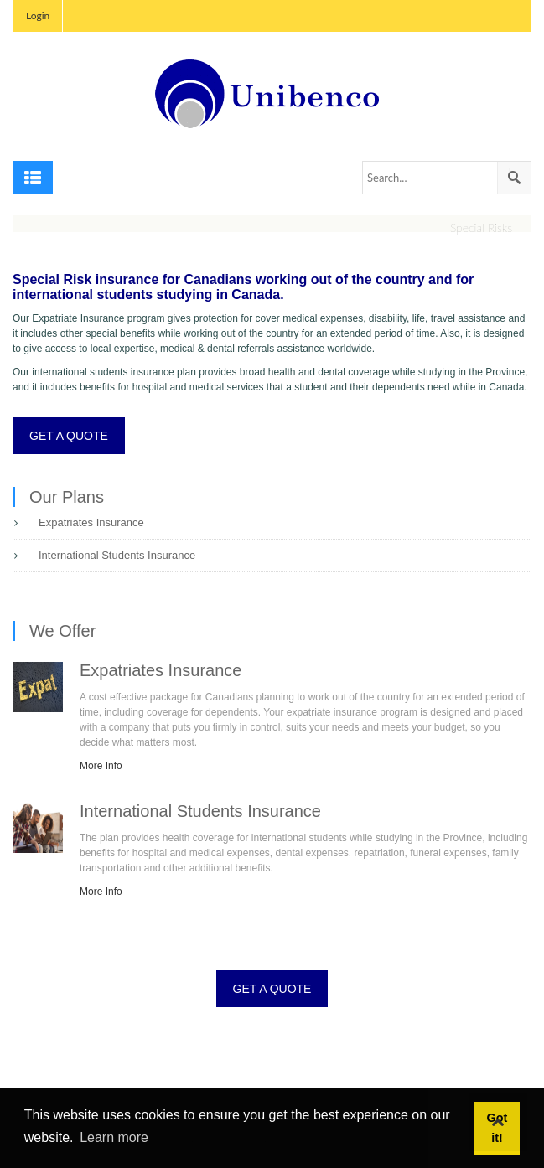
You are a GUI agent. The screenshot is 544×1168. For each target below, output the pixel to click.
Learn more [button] (114, 1137)
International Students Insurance (117, 555)
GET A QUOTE (68, 435)
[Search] (447, 178)
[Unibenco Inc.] (272, 93)
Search (514, 178)
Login (37, 15)
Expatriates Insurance (91, 522)
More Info (101, 766)
